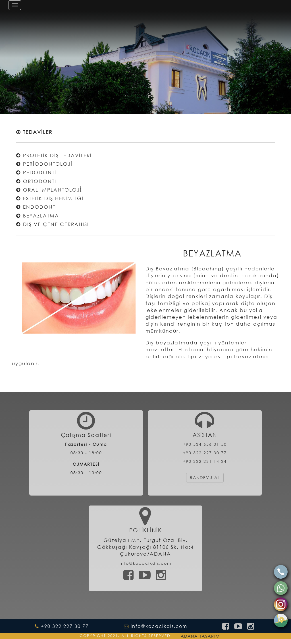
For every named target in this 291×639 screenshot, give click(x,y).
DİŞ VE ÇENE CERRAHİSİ (52, 224)
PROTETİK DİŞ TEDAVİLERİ (54, 155)
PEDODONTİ (36, 172)
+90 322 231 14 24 (205, 461)
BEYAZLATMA (37, 216)
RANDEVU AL (205, 477)
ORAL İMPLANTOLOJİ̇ (49, 190)
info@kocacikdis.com (145, 563)
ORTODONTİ (36, 181)
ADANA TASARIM (200, 636)
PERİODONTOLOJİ (44, 164)
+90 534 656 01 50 (205, 444)
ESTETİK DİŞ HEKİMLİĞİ (50, 198)
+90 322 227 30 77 (205, 452)
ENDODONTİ (36, 207)
